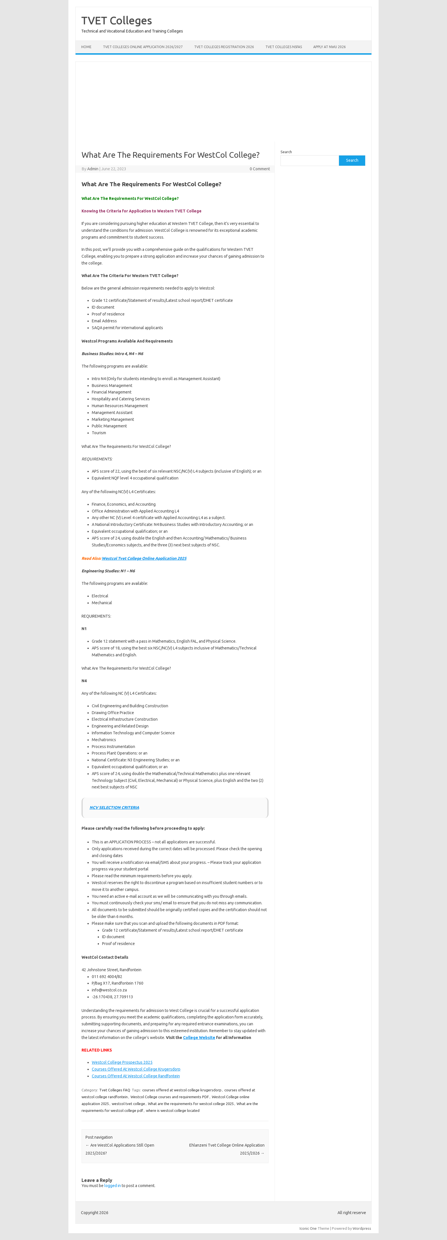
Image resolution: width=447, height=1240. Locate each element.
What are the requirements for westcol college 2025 (191, 1104)
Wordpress (362, 1228)
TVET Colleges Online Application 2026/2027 (143, 47)
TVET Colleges (116, 20)
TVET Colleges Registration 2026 (224, 47)
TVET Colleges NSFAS (283, 47)
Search (286, 152)
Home (86, 47)
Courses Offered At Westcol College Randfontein (136, 1076)
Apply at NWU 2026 (329, 47)
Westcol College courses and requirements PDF (170, 1097)
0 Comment (260, 169)
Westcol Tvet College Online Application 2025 (144, 558)
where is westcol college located (173, 1110)
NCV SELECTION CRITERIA (114, 807)
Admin (92, 169)
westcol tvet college (128, 1104)
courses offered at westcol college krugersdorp (182, 1090)
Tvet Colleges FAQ (114, 1090)
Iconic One (308, 1228)
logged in (112, 1185)
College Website (199, 1037)
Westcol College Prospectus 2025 (122, 1062)
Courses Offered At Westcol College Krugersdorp (136, 1069)
